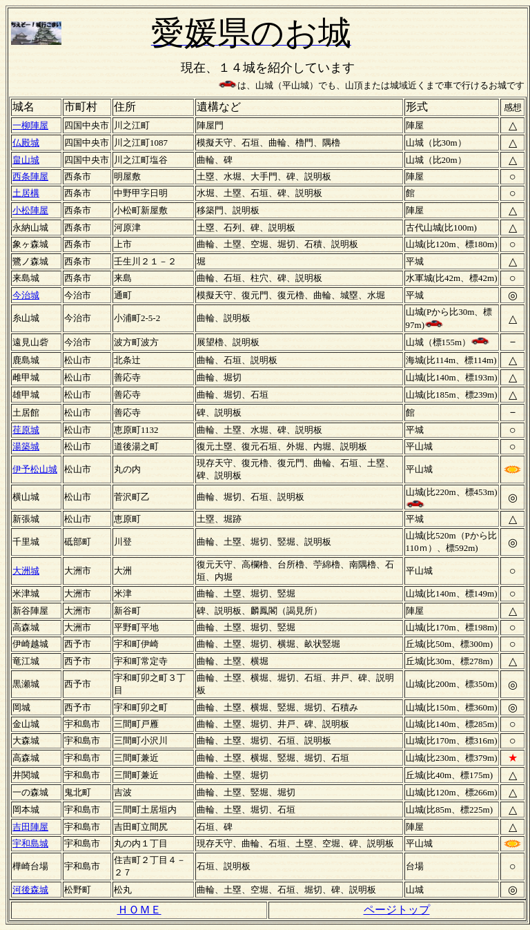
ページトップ (397, 910)
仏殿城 (25, 142)
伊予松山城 (34, 469)
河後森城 (30, 889)
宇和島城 (30, 843)
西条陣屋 (30, 176)
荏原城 (25, 430)
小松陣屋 (30, 210)
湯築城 (25, 446)
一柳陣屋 (30, 125)
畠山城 (25, 160)
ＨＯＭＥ (139, 910)
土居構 (25, 193)
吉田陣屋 (30, 827)
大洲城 (25, 570)
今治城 (25, 295)
